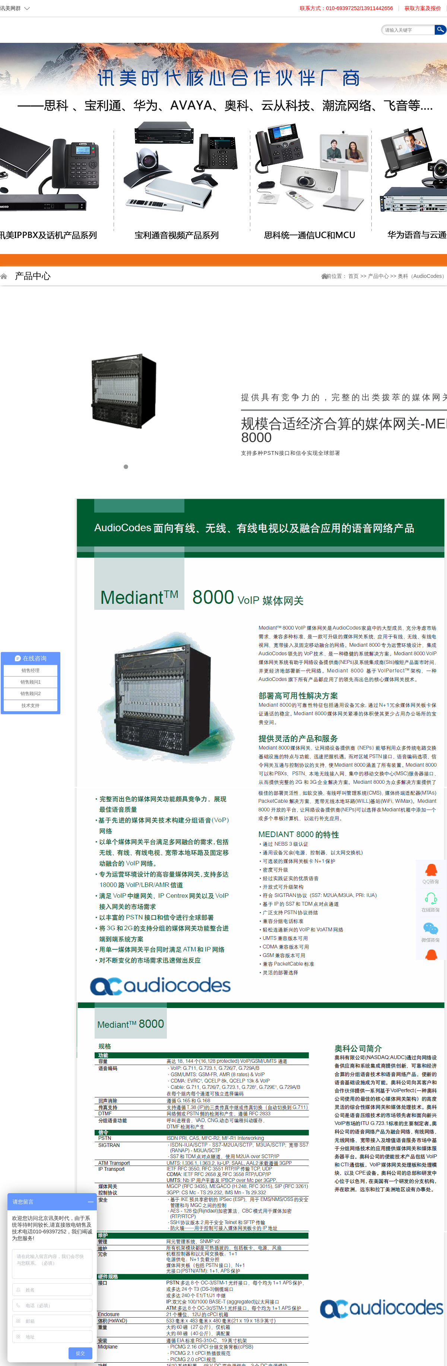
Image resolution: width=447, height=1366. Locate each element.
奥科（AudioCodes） (422, 276)
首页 (147, 45)
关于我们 (181, 47)
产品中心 (379, 276)
